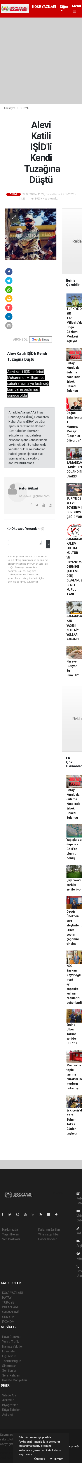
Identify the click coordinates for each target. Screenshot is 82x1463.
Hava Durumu (11, 1337)
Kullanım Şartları (49, 1229)
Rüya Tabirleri (11, 1410)
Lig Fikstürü (9, 1356)
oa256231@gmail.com (34, 496)
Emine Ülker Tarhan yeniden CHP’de (72, 1034)
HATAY (7, 1297)
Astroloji (7, 1414)
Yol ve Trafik (10, 1341)
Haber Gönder (47, 1239)
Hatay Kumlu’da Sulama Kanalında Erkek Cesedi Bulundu (73, 376)
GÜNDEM (8, 1317)
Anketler (8, 1400)
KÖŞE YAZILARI (44, 7)
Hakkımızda (10, 1229)
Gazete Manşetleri (14, 1380)
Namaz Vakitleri (12, 1346)
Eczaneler (9, 1351)
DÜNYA (24, 108)
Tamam (56, 1458)
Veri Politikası (11, 1239)
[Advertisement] (41, 61)
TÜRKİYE (8, 1302)
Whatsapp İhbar (48, 1234)
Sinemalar (9, 1366)
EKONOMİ (8, 1321)
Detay (39, 1458)
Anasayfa (9, 108)
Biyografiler (10, 1405)
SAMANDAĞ (10, 1312)
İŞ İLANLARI (10, 1307)
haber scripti (8, 1453)
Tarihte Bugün (11, 1361)
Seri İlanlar (9, 1370)
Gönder (49, 544)
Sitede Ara (9, 1395)
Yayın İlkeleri (10, 1234)
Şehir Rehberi (11, 1375)
